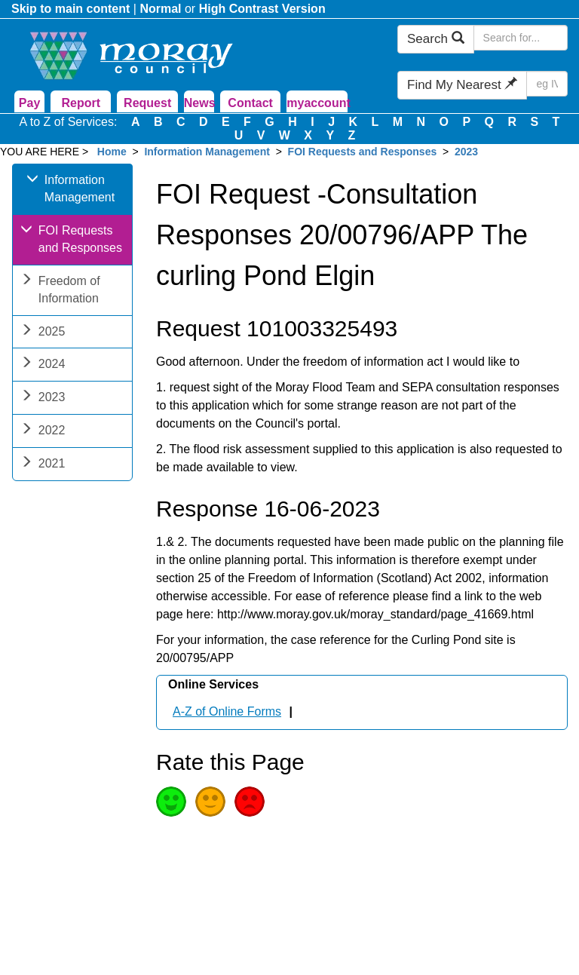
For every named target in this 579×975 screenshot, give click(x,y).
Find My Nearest (462, 85)
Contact (250, 103)
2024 (43, 365)
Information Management (206, 152)
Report (81, 103)
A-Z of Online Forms (227, 711)
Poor (249, 801)
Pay (29, 103)
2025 (43, 333)
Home (112, 152)
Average (210, 801)
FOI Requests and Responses (362, 152)
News (199, 103)
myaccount (316, 103)
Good (171, 801)
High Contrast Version (262, 8)
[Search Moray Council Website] (520, 38)
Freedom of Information (60, 291)
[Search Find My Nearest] (547, 84)
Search (435, 39)
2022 (43, 431)
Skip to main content (70, 8)
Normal (160, 8)
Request (147, 103)
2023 (466, 152)
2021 (43, 465)
